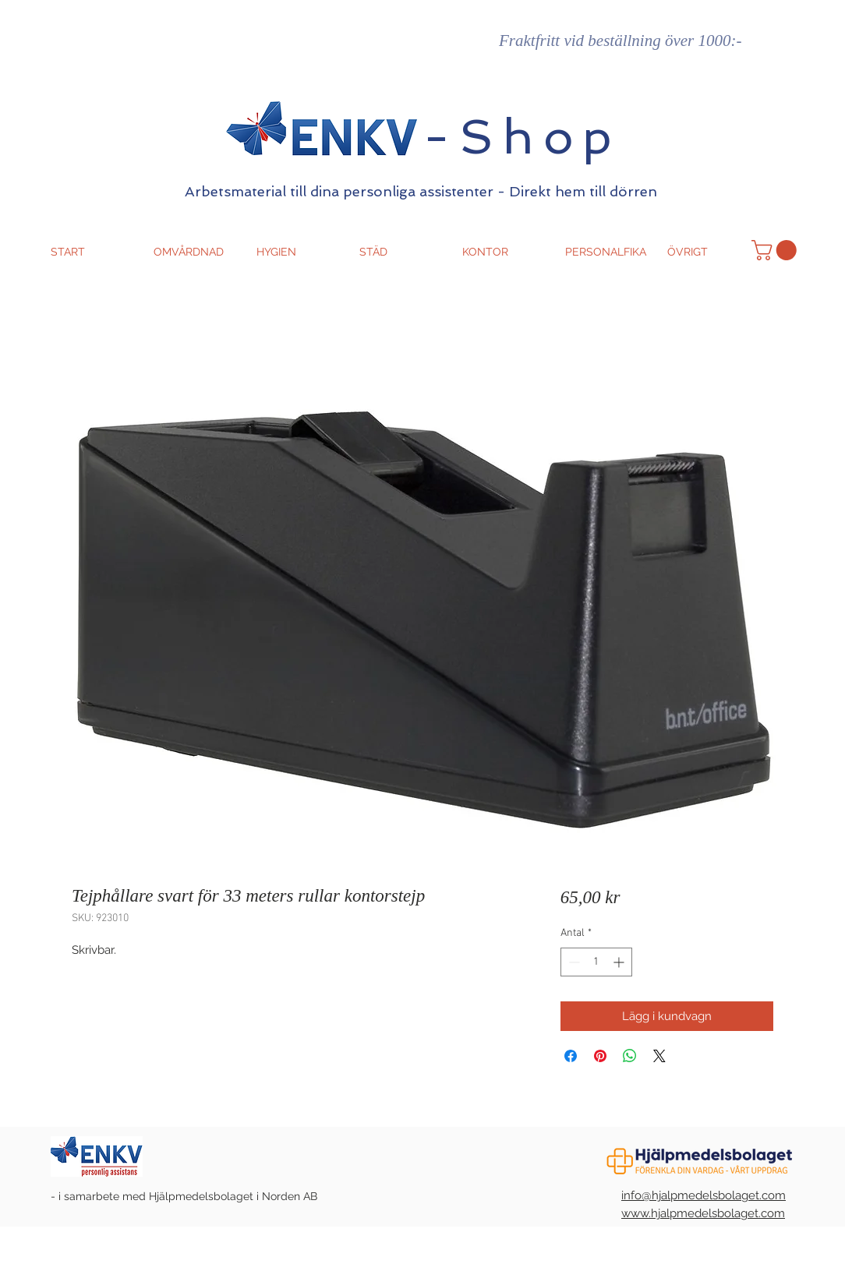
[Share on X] (659, 1056)
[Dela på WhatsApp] (629, 1056)
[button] (776, 250)
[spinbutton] (596, 962)
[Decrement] (572, 962)
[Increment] (620, 962)
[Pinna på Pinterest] (600, 1056)
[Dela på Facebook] (570, 1056)
